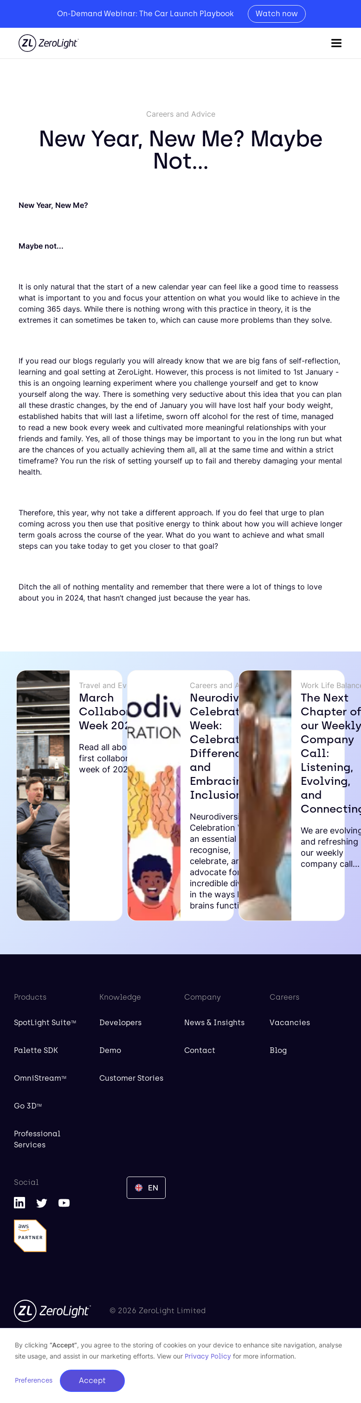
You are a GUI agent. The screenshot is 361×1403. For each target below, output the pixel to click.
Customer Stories (131, 1078)
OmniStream (40, 1078)
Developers (120, 1022)
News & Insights (214, 1022)
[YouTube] (64, 1202)
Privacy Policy (208, 1356)
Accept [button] (92, 1380)
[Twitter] (41, 1202)
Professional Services (37, 1139)
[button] (336, 43)
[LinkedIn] (19, 1202)
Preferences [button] (33, 1380)
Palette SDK (36, 1050)
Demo (110, 1050)
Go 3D (28, 1106)
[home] (49, 43)
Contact (199, 1050)
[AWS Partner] (30, 1236)
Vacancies (290, 1022)
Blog (278, 1050)
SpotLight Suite (45, 1022)
